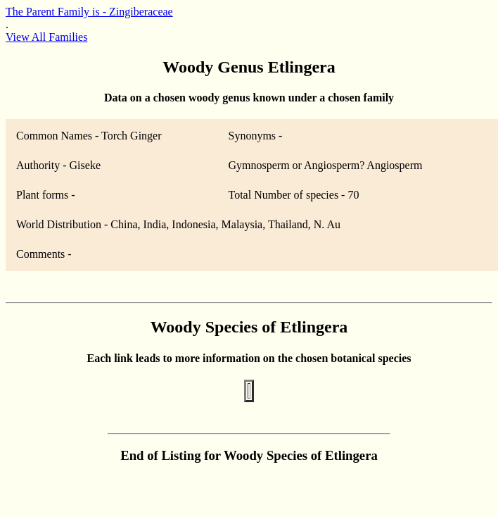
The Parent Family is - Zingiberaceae (89, 12)
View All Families (46, 37)
